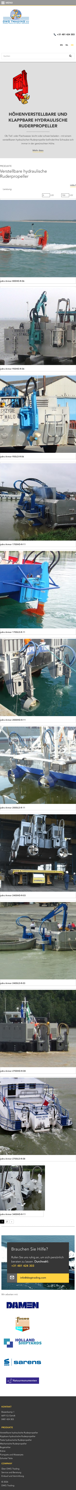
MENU (9, 2)
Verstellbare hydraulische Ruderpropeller (19, 1432)
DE (72, 45)
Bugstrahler (5, 1447)
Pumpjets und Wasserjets (11, 1454)
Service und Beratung (11, 1472)
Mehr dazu (38, 150)
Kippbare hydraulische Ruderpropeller (17, 1436)
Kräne (2, 1451)
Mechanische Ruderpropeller (13, 1443)
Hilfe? (73, 185)
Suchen (68, 56)
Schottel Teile (6, 1458)
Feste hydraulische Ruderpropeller (16, 1440)
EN (61, 45)
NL (67, 45)
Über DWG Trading (10, 1468)
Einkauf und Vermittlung (12, 1476)
